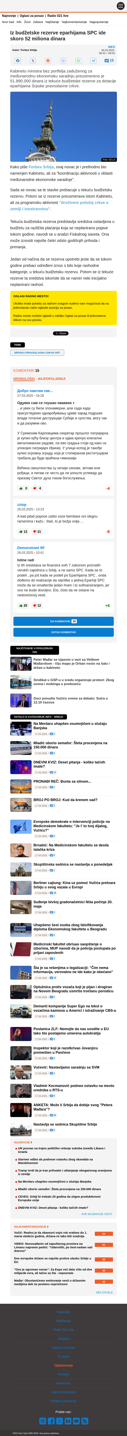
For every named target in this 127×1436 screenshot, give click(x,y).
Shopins (63, 1338)
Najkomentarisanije (74, 22)
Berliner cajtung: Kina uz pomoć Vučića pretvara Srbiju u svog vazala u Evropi (74, 885)
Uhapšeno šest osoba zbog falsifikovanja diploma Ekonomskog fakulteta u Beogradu (70, 927)
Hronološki (24, 379)
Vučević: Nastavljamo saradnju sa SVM (66, 1067)
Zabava (38, 22)
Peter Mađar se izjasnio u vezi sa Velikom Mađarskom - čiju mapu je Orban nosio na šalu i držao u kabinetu (72, 664)
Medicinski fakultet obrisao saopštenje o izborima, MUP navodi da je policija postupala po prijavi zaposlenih (75, 948)
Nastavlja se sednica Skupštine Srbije (65, 1124)
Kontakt (63, 1374)
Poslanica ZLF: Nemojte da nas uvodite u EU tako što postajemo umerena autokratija (71, 1031)
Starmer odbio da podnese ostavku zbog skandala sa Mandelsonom (55, 1161)
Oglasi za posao (32, 15)
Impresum (63, 1383)
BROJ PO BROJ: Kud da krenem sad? (66, 800)
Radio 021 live (58, 15)
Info (19, 22)
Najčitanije (52, 22)
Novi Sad (8, 22)
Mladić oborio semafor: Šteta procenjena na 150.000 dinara (59, 1189)
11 (53, 772)
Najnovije (9, 15)
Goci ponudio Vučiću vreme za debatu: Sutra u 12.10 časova (71, 700)
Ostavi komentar (63, 632)
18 (53, 978)
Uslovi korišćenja (63, 1392)
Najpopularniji (52, 379)
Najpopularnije (98, 22)
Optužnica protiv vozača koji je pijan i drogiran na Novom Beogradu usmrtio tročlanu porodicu (74, 989)
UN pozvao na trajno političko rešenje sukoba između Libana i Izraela (61, 1150)
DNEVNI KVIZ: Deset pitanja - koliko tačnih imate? (53, 1207)
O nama (63, 1356)
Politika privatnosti (63, 1401)
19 (53, 893)
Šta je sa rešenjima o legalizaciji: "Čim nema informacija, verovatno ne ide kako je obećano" (73, 970)
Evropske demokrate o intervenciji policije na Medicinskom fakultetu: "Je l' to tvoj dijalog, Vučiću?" (72, 826)
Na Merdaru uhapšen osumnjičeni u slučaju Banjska (54, 1181)
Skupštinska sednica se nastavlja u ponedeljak (73, 864)
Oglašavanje (63, 1365)
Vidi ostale (104, 1292)
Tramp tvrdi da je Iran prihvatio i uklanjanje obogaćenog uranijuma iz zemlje (65, 1172)
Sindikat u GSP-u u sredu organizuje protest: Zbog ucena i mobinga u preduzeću (74, 682)
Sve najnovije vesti (96, 1214)
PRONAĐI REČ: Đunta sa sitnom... (62, 781)
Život (27, 22)
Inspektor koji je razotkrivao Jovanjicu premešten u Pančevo (66, 1050)
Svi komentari (63, 621)
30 (53, 1115)
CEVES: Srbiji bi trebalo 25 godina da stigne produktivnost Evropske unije (59, 1198)
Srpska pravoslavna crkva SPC (37, 352)
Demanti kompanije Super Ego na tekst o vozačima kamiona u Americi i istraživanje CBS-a (75, 1008)
